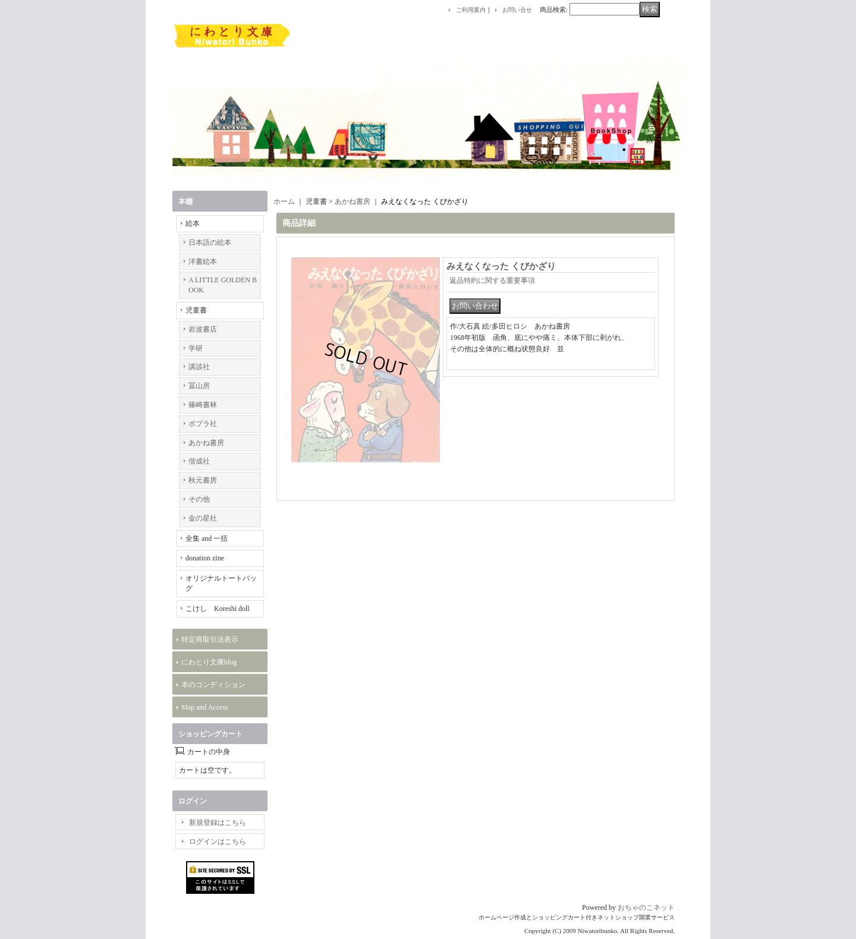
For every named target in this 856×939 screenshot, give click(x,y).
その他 (199, 499)
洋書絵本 (202, 261)
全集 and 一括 (206, 538)
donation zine (204, 558)
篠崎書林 (202, 405)
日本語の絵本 (209, 242)
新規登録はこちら (217, 822)
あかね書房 (206, 443)
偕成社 (199, 461)
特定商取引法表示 (209, 639)
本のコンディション (213, 684)
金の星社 (202, 518)
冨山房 (199, 386)
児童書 (196, 310)
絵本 (192, 223)
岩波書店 (202, 329)
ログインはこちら (217, 841)
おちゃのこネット (646, 907)
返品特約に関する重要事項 (492, 280)
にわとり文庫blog (209, 662)
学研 (195, 348)
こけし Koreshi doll (217, 608)
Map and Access (204, 707)
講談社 (199, 367)
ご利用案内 (471, 10)
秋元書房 (202, 480)
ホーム (284, 201)
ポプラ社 (202, 424)
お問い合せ (517, 10)
